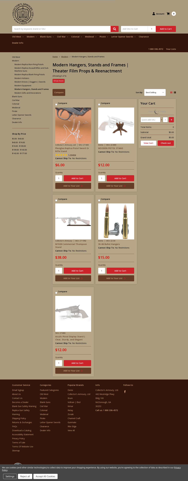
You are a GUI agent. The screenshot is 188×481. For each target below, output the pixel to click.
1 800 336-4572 (155, 49)
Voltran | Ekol (74, 402)
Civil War (62, 36)
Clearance (144, 36)
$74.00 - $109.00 (19, 146)
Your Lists (171, 49)
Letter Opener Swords (123, 36)
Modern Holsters (22, 78)
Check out (166, 143)
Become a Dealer (20, 402)
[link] (176, 463)
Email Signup (18, 390)
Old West (18, 36)
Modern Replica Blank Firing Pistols (30, 74)
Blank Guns (47, 36)
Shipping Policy (19, 418)
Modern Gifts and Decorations (28, 93)
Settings (10, 476)
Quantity (59, 172)
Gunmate (72, 422)
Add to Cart (166, 28)
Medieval (90, 36)
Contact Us (17, 398)
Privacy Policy (18, 438)
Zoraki (71, 414)
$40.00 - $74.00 (18, 142)
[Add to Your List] (73, 186)
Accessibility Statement (23, 434)
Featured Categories (49, 390)
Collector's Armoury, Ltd (79, 394)
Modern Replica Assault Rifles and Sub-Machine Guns (32, 69)
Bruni (70, 398)
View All (71, 430)
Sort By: (139, 92)
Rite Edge (72, 426)
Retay (70, 410)
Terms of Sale (18, 442)
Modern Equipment (23, 85)
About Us (16, 394)
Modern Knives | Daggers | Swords (30, 81)
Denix (70, 390)
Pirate (104, 36)
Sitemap (16, 450)
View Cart (148, 143)
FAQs (14, 426)
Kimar (70, 406)
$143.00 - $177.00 (19, 153)
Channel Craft (74, 418)
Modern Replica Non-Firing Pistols (29, 64)
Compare (58, 92)
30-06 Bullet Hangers (109, 244)
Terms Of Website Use (22, 446)
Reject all (25, 476)
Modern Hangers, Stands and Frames (32, 89)
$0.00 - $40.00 (18, 138)
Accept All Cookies (45, 476)
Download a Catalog (21, 430)
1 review (72, 154)
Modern (32, 36)
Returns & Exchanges (22, 422)
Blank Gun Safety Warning (24, 406)
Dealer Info (17, 42)
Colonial (76, 36)
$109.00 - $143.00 (19, 149)
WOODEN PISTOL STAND (110, 148)
